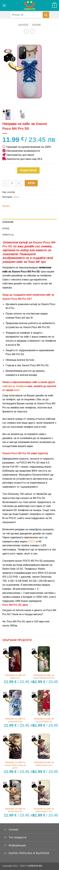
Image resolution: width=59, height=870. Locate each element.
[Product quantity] (12, 183)
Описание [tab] (7, 222)
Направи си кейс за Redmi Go (15, 676)
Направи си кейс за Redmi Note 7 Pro (44, 810)
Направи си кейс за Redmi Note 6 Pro (44, 763)
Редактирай (28, 170)
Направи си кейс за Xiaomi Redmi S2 (44, 720)
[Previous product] (32, 31)
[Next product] (26, 31)
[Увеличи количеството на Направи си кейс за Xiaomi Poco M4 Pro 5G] (19, 183)
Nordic (6, 206)
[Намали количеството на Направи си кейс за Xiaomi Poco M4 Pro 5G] (5, 183)
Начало (23, 25)
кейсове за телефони (14, 386)
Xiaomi (36, 25)
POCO (31, 541)
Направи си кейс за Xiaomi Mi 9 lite (15, 720)
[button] (4, 5)
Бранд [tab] (5, 228)
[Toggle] (5, 830)
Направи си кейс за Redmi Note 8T (15, 810)
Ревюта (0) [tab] (8, 235)
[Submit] (46, 15)
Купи (31, 183)
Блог (17, 390)
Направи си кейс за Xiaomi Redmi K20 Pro (44, 676)
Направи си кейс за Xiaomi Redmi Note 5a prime (15, 765)
